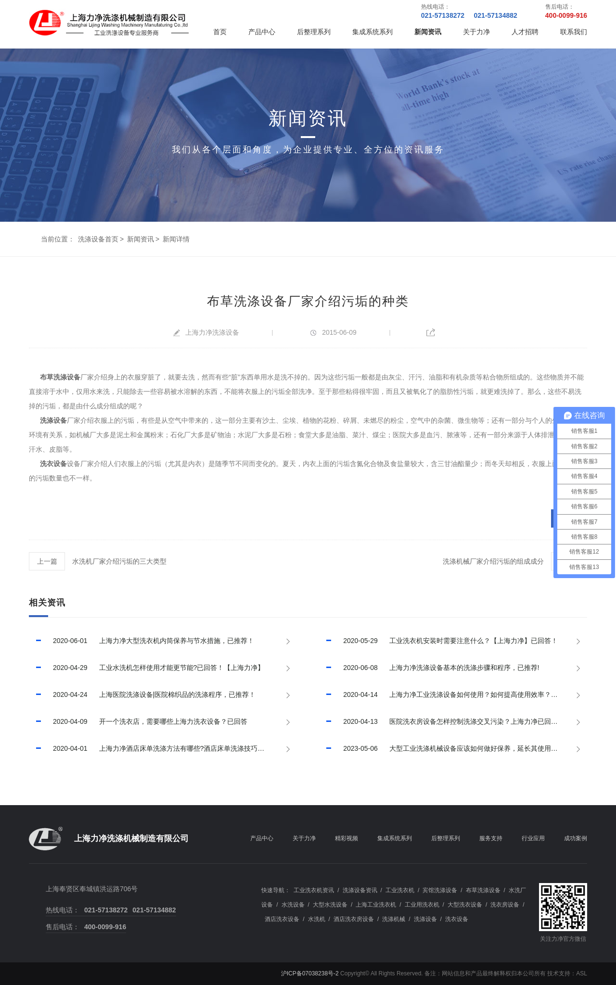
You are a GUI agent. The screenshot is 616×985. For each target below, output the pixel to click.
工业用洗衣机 (422, 904)
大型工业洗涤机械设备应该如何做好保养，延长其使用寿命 (442, 748)
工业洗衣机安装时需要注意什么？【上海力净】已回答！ (438, 640)
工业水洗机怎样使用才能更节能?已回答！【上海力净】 (146, 667)
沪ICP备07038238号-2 (310, 973)
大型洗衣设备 (465, 904)
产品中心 (261, 32)
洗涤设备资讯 (360, 890)
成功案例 (575, 838)
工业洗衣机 (399, 890)
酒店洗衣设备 (282, 919)
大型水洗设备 (330, 904)
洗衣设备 (53, 463)
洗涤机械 (393, 919)
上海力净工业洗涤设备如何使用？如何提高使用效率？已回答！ (448, 694)
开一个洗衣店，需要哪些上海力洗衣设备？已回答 (138, 721)
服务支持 (490, 838)
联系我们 (573, 32)
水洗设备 (293, 904)
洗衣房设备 (504, 904)
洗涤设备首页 (98, 239)
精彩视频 (346, 838)
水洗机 (316, 919)
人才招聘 (525, 32)
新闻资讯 (427, 32)
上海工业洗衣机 (376, 904)
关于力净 (476, 32)
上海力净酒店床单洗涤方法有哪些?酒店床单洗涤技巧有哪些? (155, 748)
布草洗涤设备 (60, 377)
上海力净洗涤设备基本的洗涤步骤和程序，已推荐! (429, 667)
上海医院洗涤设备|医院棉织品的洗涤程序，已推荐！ (142, 694)
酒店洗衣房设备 (354, 919)
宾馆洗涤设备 (440, 890)
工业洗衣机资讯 (314, 890)
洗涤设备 (53, 420)
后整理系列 (314, 32)
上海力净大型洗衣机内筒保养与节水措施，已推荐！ (141, 640)
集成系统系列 (372, 32)
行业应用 (533, 838)
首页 (220, 32)
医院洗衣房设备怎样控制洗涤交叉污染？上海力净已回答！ (442, 721)
